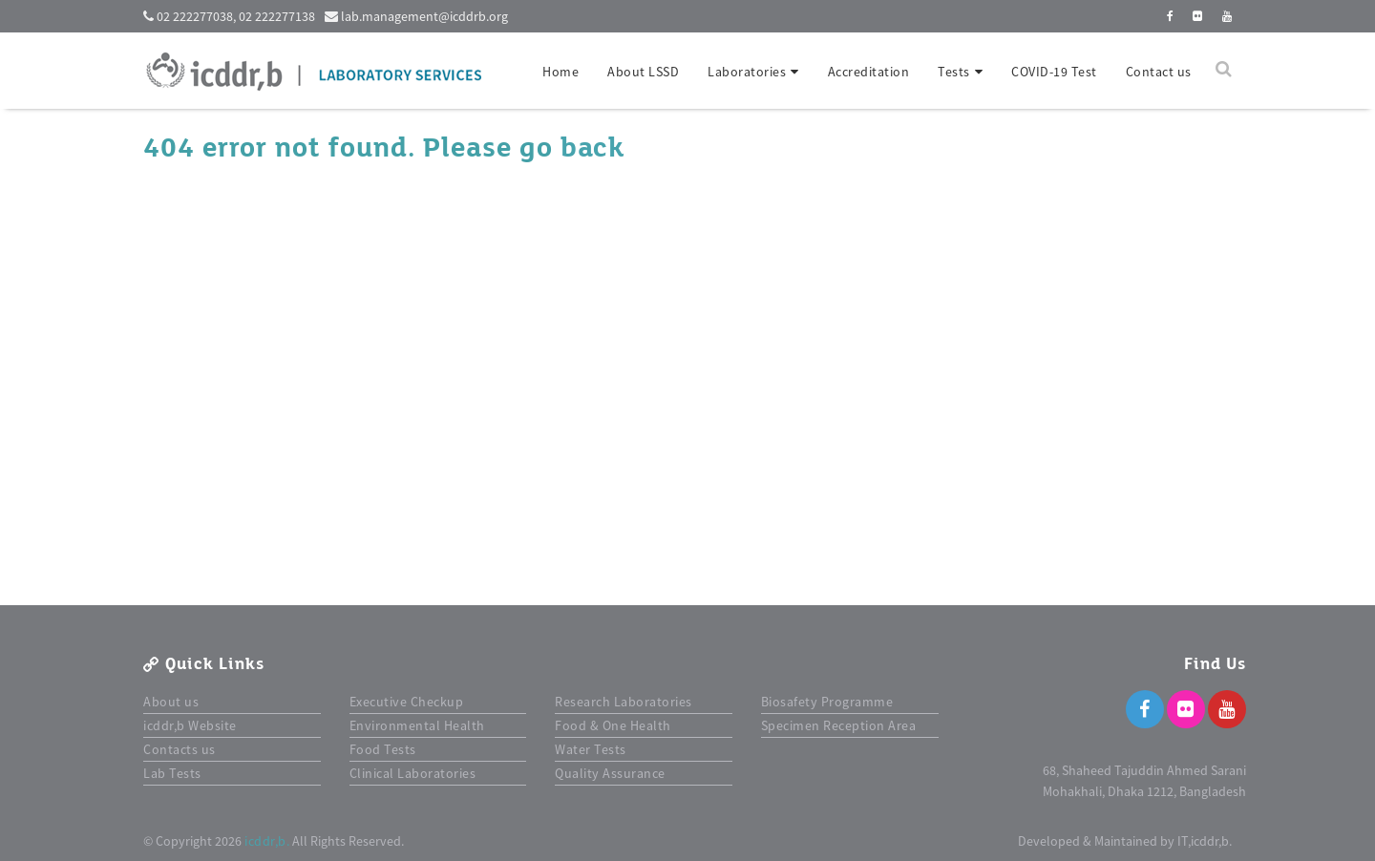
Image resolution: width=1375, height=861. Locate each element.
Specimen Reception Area (839, 725)
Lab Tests (172, 773)
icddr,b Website (190, 725)
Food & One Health (613, 725)
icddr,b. (266, 841)
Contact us (1159, 71)
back (592, 148)
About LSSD (643, 71)
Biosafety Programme (827, 701)
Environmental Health (417, 725)
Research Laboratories (623, 701)
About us (171, 701)
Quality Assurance (610, 773)
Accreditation (869, 71)
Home (560, 71)
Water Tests (590, 749)
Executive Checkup (406, 701)
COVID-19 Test (1054, 71)
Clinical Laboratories (412, 773)
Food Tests (382, 749)
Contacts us (179, 749)
